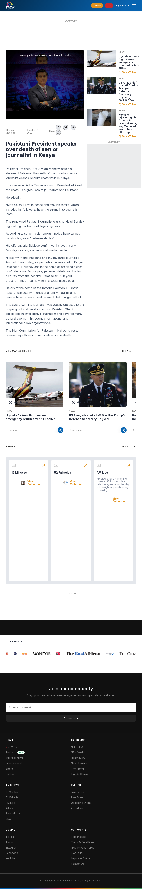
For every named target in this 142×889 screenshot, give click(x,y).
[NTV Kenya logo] (10, 5)
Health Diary (78, 757)
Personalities (78, 836)
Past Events (78, 797)
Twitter (10, 842)
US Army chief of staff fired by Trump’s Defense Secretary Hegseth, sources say (129, 91)
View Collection (34, 483)
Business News (15, 757)
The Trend (77, 768)
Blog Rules (77, 852)
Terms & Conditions (82, 842)
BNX (8, 818)
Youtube (11, 858)
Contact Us (77, 863)
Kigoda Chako (79, 774)
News (52, 131)
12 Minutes (19, 472)
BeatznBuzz (13, 813)
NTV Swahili (78, 752)
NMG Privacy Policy (82, 847)
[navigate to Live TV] (109, 5)
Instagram (11, 847)
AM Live (102, 472)
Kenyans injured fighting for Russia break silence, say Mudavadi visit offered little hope (128, 123)
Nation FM (77, 747)
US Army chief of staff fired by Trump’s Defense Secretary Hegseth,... (97, 417)
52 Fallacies (62, 472)
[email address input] (71, 707)
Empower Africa (80, 858)
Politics (10, 774)
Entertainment (14, 763)
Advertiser (77, 808)
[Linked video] (101, 58)
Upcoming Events (81, 802)
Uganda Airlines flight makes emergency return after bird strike (129, 62)
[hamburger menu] (134, 6)
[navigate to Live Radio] (97, 5)
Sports (9, 768)
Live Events (77, 791)
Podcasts (15, 752)
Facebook (12, 852)
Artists (9, 808)
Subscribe (71, 718)
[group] (7, 653)
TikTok (10, 836)
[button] (132, 6)
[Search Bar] (122, 5)
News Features (80, 763)
